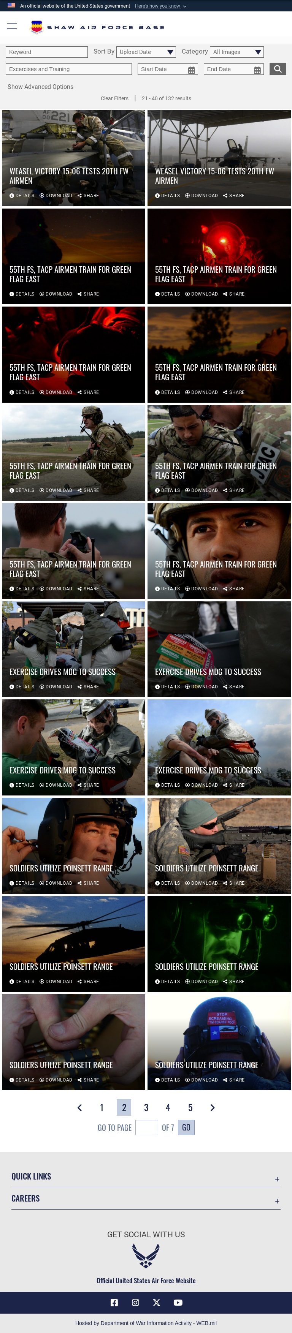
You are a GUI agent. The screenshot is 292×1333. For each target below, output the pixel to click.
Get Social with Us (146, 1234)
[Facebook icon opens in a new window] (114, 1302)
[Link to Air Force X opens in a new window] (156, 1302)
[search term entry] (47, 52)
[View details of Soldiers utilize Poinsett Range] (73, 846)
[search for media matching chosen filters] (278, 68)
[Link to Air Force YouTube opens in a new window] (178, 1302)
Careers (25, 1198)
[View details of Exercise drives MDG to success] (73, 649)
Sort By (104, 51)
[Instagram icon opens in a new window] (135, 1302)
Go (186, 1127)
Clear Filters (115, 98)
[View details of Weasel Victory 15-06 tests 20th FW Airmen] (73, 158)
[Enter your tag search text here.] (69, 69)
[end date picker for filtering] (234, 69)
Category (195, 51)
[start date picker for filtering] (168, 69)
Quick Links (31, 1176)
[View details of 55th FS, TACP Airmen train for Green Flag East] (73, 257)
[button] (161, 6)
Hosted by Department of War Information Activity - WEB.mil (146, 1323)
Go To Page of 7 (136, 1128)
